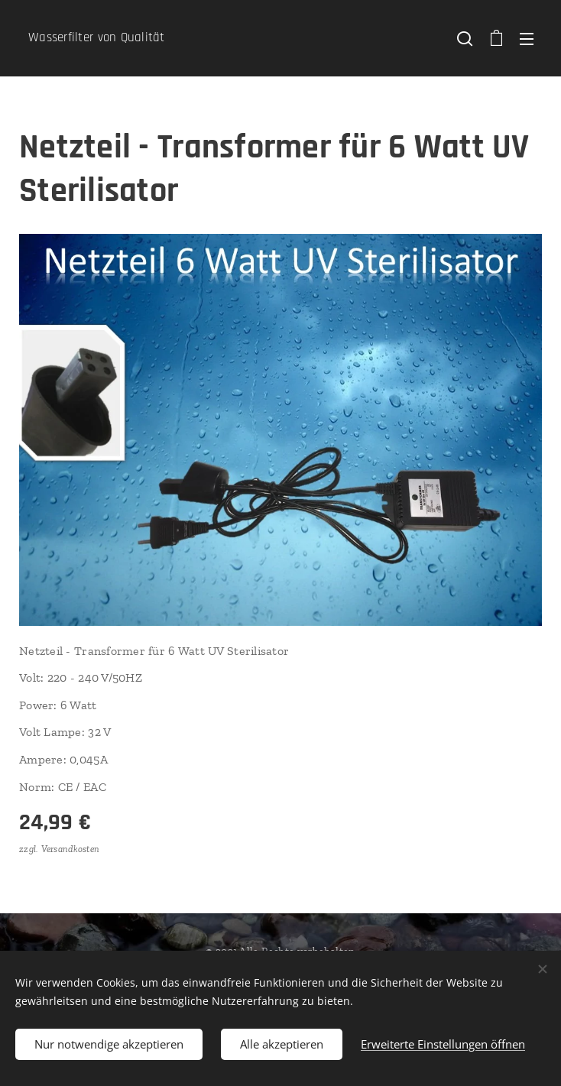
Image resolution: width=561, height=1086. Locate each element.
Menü (526, 39)
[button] (465, 38)
